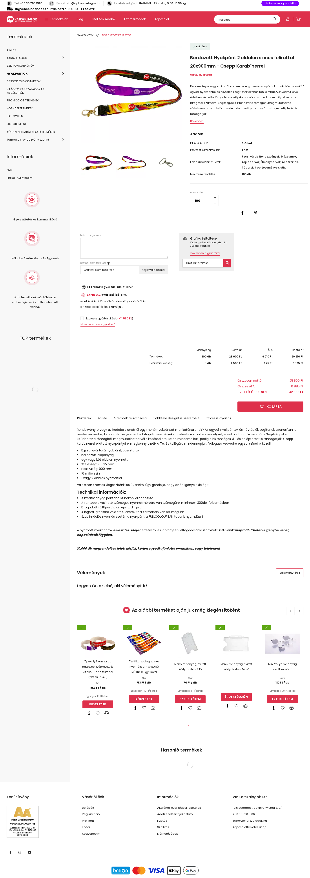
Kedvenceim (91, 834)
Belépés (88, 808)
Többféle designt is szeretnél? (176, 418)
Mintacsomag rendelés (280, 3)
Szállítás (163, 827)
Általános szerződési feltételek (179, 808)
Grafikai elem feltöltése (99, 270)
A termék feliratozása (130, 418)
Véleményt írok (289, 573)
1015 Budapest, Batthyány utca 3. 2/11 (258, 808)
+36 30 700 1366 (31, 3)
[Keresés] (247, 19)
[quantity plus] (215, 197)
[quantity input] (204, 200)
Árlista (102, 418)
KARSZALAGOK (17, 58)
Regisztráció (91, 814)
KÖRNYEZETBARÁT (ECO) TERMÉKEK (31, 132)
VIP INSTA (20, 852)
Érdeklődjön (236, 697)
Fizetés (162, 821)
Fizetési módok (135, 19)
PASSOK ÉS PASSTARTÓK (24, 81)
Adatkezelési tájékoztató (175, 814)
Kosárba (274, 406)
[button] (188, 725)
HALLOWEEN (15, 116)
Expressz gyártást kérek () (109, 318)
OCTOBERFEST (16, 124)
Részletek (84, 418)
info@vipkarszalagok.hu (83, 3)
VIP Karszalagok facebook (10, 852)
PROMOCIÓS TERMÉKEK (23, 100)
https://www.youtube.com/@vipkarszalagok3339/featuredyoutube (29, 852)
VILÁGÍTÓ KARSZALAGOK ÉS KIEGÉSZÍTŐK (25, 91)
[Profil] (287, 19)
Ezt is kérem (190, 699)
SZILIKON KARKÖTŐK (21, 66)
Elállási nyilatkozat (19, 178)
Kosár (86, 827)
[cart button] (298, 19)
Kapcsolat (162, 19)
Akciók (11, 50)
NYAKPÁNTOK (17, 73)
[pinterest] (255, 213)
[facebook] (242, 213)
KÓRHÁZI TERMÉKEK (20, 108)
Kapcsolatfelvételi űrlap (249, 827)
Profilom (88, 821)
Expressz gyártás (218, 418)
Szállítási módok (103, 19)
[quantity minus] (215, 204)
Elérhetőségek (167, 834)
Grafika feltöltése (197, 263)
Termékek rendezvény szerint (28, 139)
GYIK (10, 170)
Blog (80, 19)
